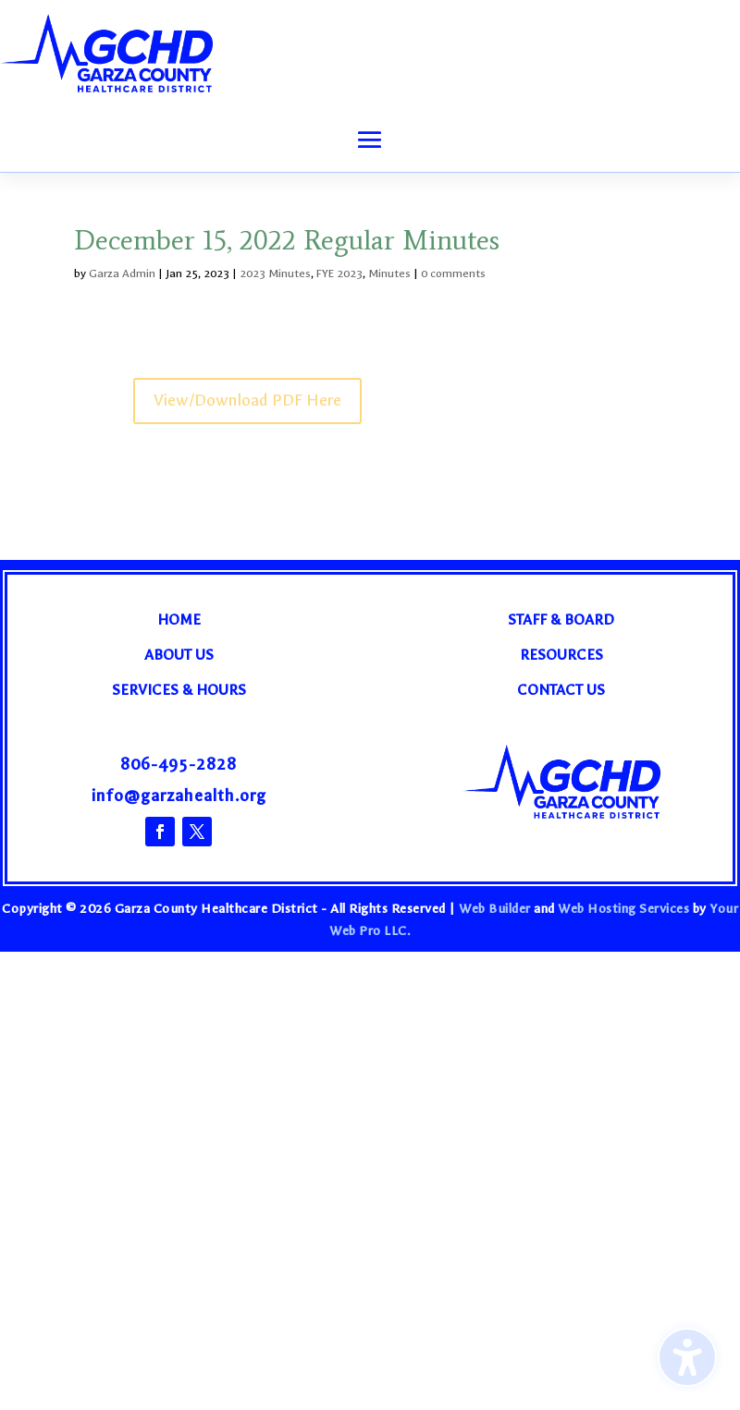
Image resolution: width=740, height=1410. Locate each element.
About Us (179, 654)
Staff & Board (561, 619)
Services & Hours (179, 690)
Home (179, 619)
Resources (561, 654)
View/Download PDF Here (247, 400)
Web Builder (495, 909)
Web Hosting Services (623, 909)
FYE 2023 (339, 273)
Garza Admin (122, 273)
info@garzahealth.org (179, 796)
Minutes (389, 273)
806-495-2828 (178, 764)
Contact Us (561, 690)
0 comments (453, 273)
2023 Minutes (275, 273)
